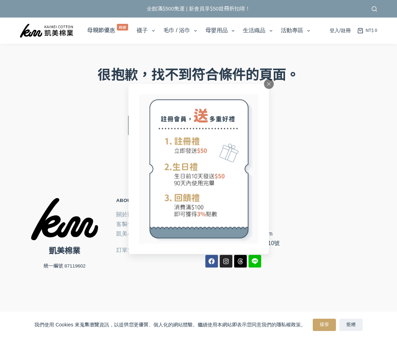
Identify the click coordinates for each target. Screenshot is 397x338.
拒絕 (351, 324)
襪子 (147, 31)
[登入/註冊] (340, 31)
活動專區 (297, 31)
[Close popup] (269, 84)
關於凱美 (127, 214)
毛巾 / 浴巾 (181, 31)
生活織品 (259, 31)
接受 (324, 324)
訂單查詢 (127, 250)
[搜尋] (374, 9)
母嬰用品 (221, 31)
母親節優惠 (107, 28)
